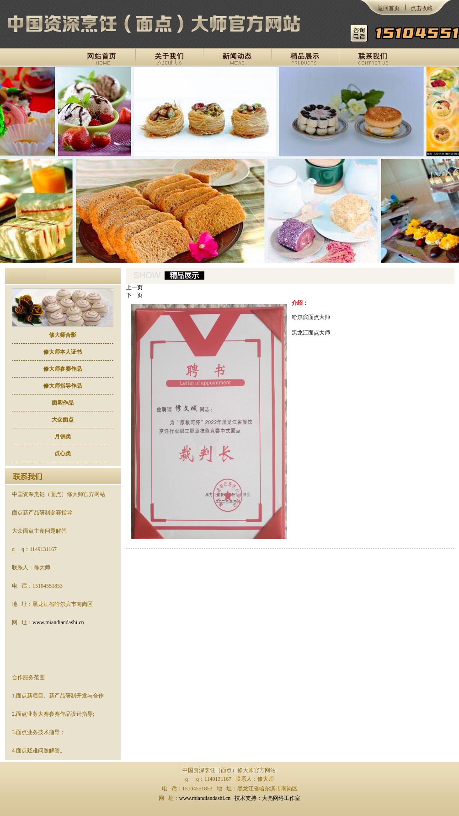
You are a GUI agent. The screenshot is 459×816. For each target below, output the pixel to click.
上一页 (134, 287)
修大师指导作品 (62, 386)
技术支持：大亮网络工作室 (267, 798)
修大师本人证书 (62, 352)
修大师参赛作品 (62, 369)
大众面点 (63, 419)
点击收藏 (421, 8)
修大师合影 (62, 335)
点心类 (62, 453)
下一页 (134, 295)
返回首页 (389, 8)
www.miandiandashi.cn (58, 622)
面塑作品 (63, 403)
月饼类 (62, 436)
